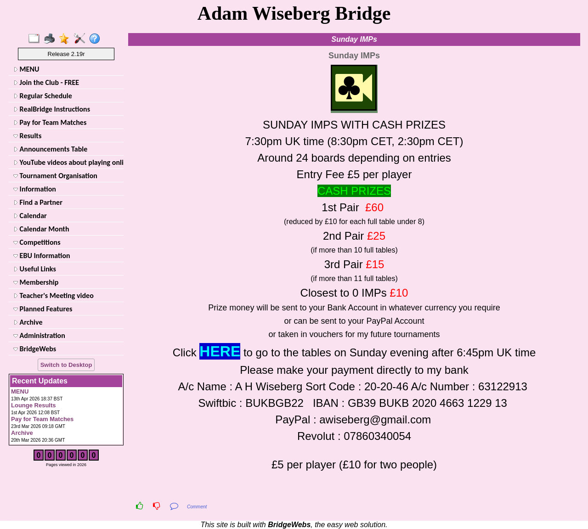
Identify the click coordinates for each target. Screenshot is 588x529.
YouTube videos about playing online (67, 162)
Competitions (37, 242)
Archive (27, 322)
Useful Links (34, 268)
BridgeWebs (34, 348)
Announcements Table (50, 149)
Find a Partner (37, 202)
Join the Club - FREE (46, 82)
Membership (35, 282)
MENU (26, 69)
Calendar (30, 215)
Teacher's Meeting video (53, 295)
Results (27, 135)
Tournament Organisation (55, 175)
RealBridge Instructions (51, 109)
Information (34, 189)
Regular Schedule (42, 95)
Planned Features (42, 308)
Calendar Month (41, 229)
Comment (197, 506)
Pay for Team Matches (49, 122)
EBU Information (41, 255)
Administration (39, 335)
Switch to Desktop (66, 364)
